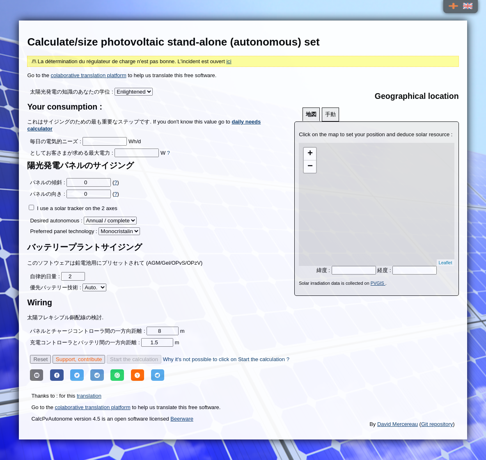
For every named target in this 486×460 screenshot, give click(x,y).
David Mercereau (397, 424)
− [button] (310, 166)
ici (228, 61)
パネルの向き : (47, 194)
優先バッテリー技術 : (56, 287)
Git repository (437, 424)
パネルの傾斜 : (47, 182)
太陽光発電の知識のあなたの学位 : (72, 92)
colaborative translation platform (88, 75)
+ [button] (310, 154)
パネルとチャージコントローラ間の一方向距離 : (88, 331)
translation (89, 396)
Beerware (181, 419)
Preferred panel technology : (64, 231)
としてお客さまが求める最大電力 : (71, 153)
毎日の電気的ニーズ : (55, 141)
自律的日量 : (45, 276)
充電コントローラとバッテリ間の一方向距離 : (85, 342)
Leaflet (445, 262)
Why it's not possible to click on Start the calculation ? (226, 359)
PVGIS (378, 283)
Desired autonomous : (56, 220)
